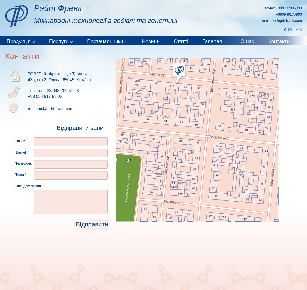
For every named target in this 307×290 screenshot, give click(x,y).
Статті (181, 41)
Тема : (21, 175)
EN (298, 29)
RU (291, 29)
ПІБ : (20, 141)
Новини (151, 41)
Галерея (212, 41)
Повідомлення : (30, 186)
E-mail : (22, 152)
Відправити (92, 224)
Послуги (59, 41)
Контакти (279, 41)
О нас (247, 41)
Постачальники (106, 41)
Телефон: (23, 163)
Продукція (19, 41)
